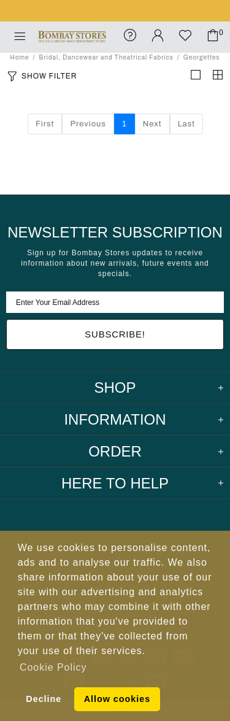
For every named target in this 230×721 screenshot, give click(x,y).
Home (19, 57)
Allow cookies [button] (117, 699)
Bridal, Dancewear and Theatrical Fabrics (106, 57)
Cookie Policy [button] (53, 667)
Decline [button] (43, 699)
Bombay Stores (72, 37)
